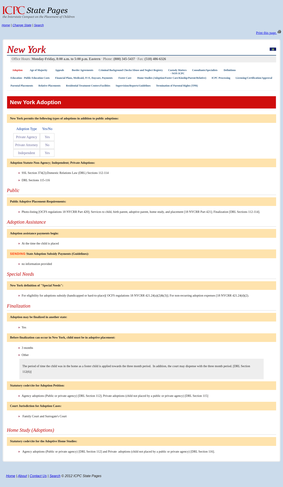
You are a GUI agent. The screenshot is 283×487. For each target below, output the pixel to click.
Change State (21, 25)
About (22, 476)
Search (39, 25)
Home (6, 25)
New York (26, 49)
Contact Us (38, 476)
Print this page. (266, 33)
